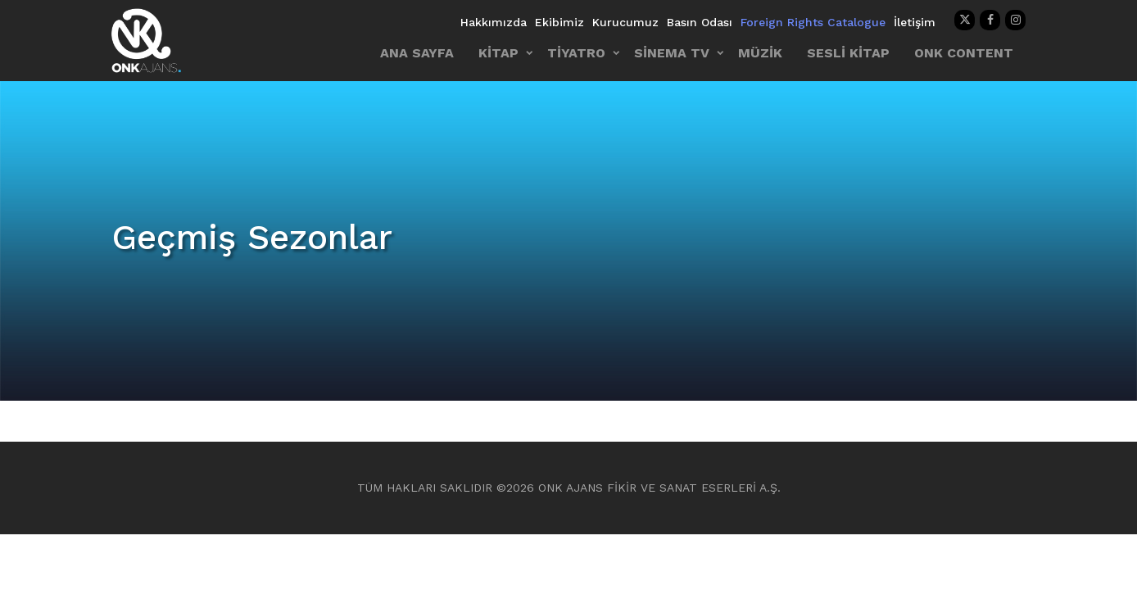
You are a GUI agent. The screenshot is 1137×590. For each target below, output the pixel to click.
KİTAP (498, 53)
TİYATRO (576, 53)
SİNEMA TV (671, 53)
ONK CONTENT (963, 53)
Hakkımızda (493, 22)
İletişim (914, 22)
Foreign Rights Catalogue (813, 22)
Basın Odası (699, 22)
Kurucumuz (625, 22)
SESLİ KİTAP (848, 53)
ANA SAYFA (417, 53)
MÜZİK (760, 53)
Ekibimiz (559, 22)
